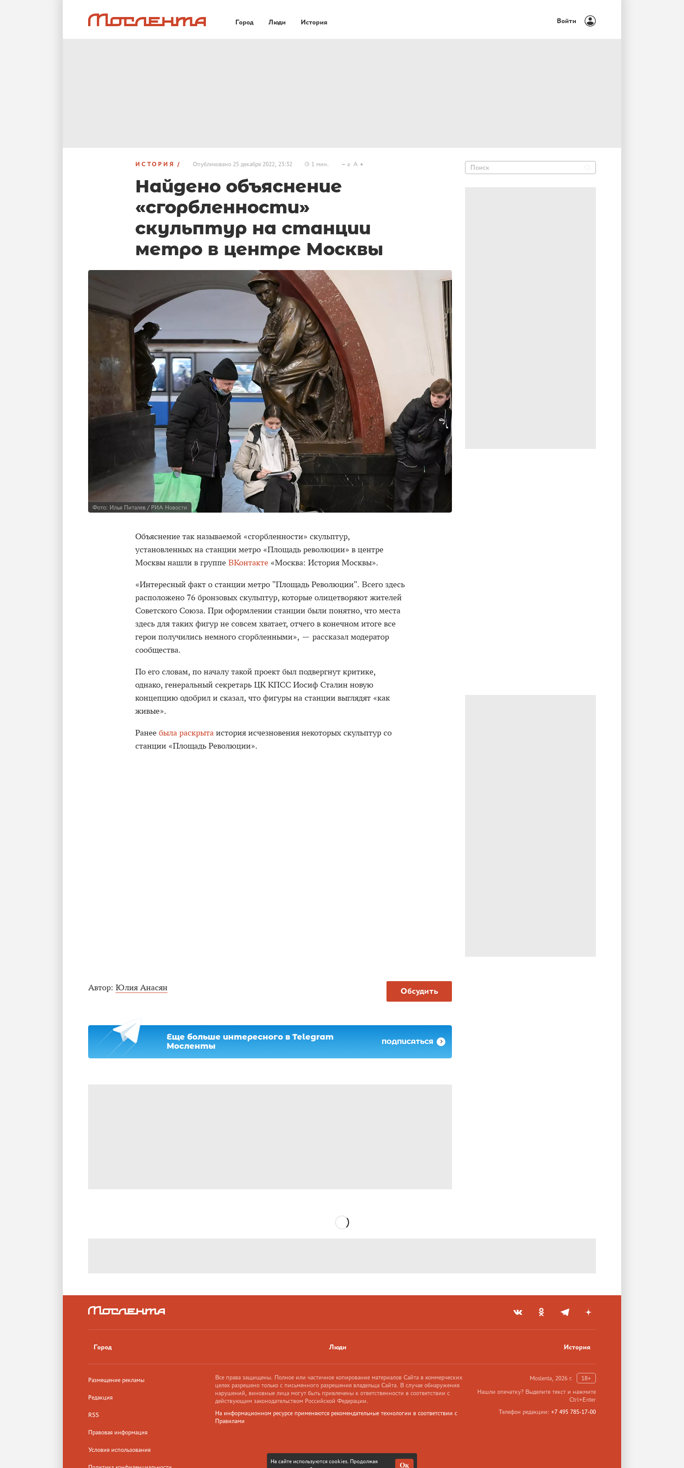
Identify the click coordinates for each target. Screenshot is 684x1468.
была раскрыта (186, 733)
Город (102, 1347)
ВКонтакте (248, 563)
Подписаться (413, 1041)
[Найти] (588, 167)
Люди (337, 1347)
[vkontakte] (517, 1312)
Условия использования (119, 1449)
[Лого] (147, 20)
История (155, 164)
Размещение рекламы (116, 1379)
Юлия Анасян (142, 987)
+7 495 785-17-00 (573, 1411)
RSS (93, 1414)
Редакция (100, 1397)
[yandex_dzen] (588, 1312)
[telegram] (564, 1312)
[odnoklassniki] (541, 1312)
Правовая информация (117, 1432)
